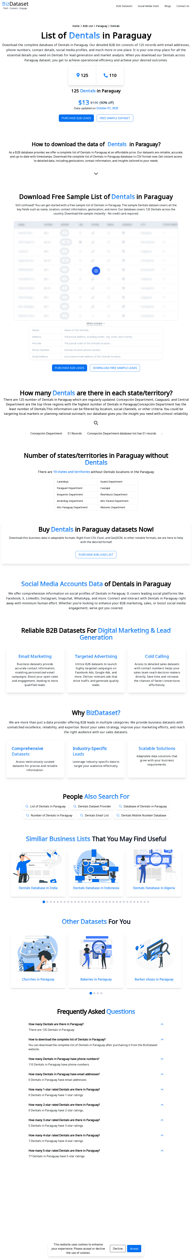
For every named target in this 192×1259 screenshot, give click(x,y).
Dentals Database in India (38, 888)
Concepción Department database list (112, 433)
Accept (134, 1248)
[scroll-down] (96, 174)
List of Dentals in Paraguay (48, 806)
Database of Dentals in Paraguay (145, 806)
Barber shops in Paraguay (154, 979)
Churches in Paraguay (38, 979)
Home (75, 26)
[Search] (96, 423)
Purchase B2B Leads (76, 118)
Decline (118, 1248)
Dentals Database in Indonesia (96, 888)
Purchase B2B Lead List (96, 555)
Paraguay (101, 26)
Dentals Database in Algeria (154, 888)
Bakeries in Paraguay (96, 979)
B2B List (88, 26)
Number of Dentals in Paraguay (51, 815)
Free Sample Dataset (115, 118)
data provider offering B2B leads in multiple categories (87, 722)
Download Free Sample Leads (115, 368)
